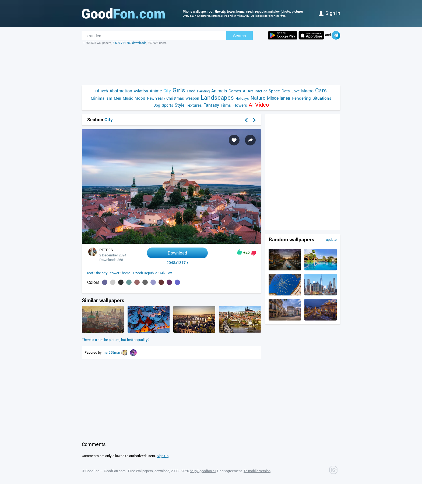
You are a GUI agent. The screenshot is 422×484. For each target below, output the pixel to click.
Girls (179, 90)
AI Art (248, 90)
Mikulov (166, 272)
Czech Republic (145, 272)
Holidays (242, 98)
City (167, 90)
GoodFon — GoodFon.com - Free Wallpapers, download (127, 470)
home (126, 272)
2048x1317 (177, 262)
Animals (219, 90)
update (331, 239)
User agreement (229, 470)
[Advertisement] (211, 65)
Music (128, 98)
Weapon (192, 98)
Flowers (240, 105)
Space (274, 90)
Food (191, 90)
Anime (156, 90)
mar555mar (112, 352)
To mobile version (257, 470)
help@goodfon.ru (203, 470)
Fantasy (211, 105)
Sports (167, 105)
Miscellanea (278, 98)
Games (234, 90)
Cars (321, 90)
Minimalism (101, 98)
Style (179, 105)
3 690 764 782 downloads (129, 43)
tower (114, 272)
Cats (286, 90)
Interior (261, 90)
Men (117, 98)
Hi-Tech (101, 90)
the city (102, 272)
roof (90, 272)
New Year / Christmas (165, 98)
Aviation (141, 90)
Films (226, 105)
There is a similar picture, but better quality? (115, 339)
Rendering (301, 98)
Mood (140, 98)
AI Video (259, 105)
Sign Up (162, 455)
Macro (307, 90)
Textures (194, 105)
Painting (203, 91)
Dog (156, 105)
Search (239, 35)
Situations (321, 98)
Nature (258, 98)
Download (177, 253)
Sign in (329, 13)
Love (295, 90)
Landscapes (217, 97)
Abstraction (121, 90)
